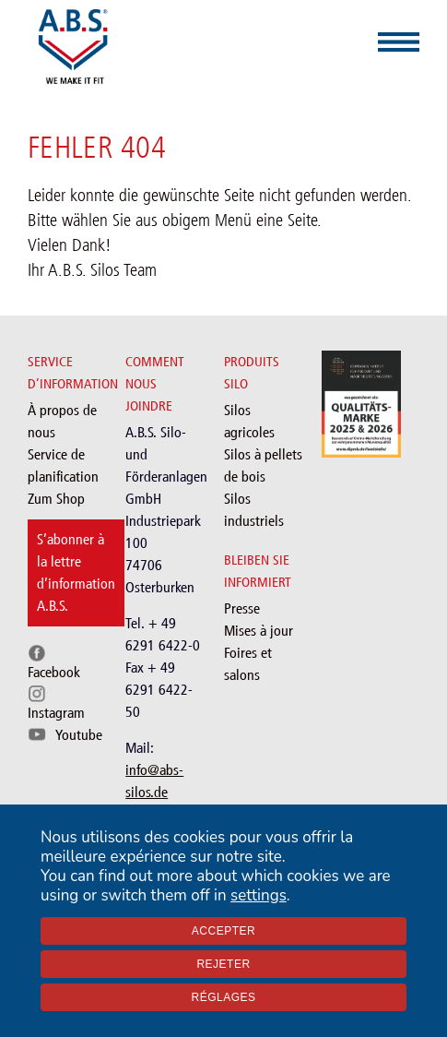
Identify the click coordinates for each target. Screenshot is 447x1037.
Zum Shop (56, 498)
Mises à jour (258, 630)
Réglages (223, 997)
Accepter (223, 930)
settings (258, 895)
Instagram (56, 712)
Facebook (54, 672)
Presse (242, 608)
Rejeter (223, 964)
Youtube (78, 735)
